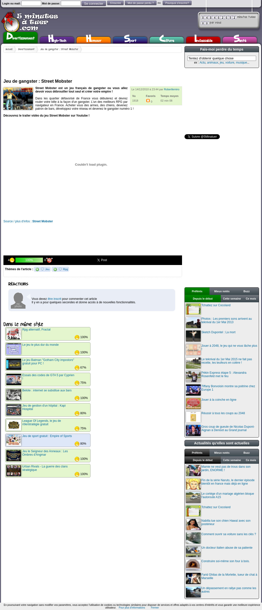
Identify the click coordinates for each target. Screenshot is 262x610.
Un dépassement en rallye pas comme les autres (221, 591)
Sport (130, 40)
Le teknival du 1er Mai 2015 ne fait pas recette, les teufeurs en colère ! (219, 363)
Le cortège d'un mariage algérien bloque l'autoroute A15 (220, 497)
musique (241, 62)
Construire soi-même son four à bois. (218, 564)
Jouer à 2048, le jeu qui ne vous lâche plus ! (221, 349)
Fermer (155, 607)
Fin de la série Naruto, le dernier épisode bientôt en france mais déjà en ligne (220, 484)
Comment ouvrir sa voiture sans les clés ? (221, 538)
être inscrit (54, 299)
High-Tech (57, 40)
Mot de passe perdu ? (141, 2)
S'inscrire (115, 2)
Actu (202, 62)
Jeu (47, 269)
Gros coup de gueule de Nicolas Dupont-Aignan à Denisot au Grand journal (220, 430)
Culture (166, 40)
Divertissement (20, 37)
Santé (240, 40)
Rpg (65, 269)
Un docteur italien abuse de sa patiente (219, 551)
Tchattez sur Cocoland (208, 309)
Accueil (9, 49)
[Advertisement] (92, 64)
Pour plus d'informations (132, 607)
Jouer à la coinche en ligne (211, 403)
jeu (222, 62)
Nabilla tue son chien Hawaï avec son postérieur (218, 524)
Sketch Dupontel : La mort (211, 336)
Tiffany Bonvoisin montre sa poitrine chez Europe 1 (220, 390)
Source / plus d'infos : (28, 221)
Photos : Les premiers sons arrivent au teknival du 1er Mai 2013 (219, 322)
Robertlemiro (171, 89)
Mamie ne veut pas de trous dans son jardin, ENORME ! (218, 470)
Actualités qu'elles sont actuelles (221, 443)
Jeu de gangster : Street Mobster (59, 49)
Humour (93, 40)
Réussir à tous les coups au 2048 (215, 417)
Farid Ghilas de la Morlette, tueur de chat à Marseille (221, 578)
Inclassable (203, 40)
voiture (229, 62)
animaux (212, 62)
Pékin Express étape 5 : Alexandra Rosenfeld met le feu (216, 376)
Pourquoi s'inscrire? (177, 2)
